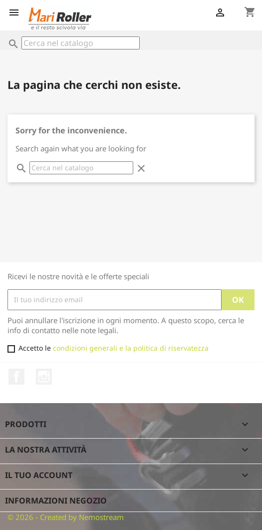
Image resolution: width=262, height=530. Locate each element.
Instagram (44, 377)
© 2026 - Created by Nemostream (65, 517)
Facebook (16, 377)
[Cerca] (80, 42)
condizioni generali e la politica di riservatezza (131, 348)
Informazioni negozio (56, 500)
